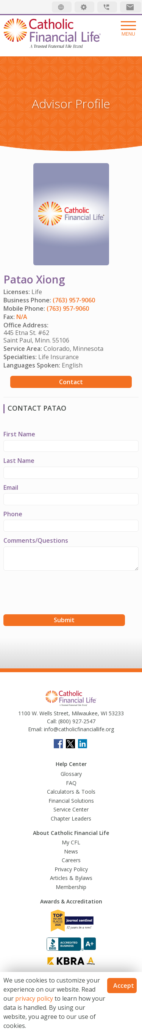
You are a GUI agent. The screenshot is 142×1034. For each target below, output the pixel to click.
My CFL (71, 842)
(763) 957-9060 (74, 300)
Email (10, 487)
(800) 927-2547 (76, 721)
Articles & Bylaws (71, 877)
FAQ (71, 782)
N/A (21, 317)
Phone (12, 514)
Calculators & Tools (71, 791)
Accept (123, 985)
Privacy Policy (71, 869)
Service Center (71, 809)
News (71, 851)
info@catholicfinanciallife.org (78, 729)
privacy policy (34, 998)
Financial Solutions (71, 800)
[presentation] (61, 593)
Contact (71, 382)
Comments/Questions (35, 540)
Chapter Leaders (71, 818)
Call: (52, 721)
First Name (19, 434)
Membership (71, 887)
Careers (71, 860)
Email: (35, 729)
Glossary (71, 773)
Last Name (18, 460)
